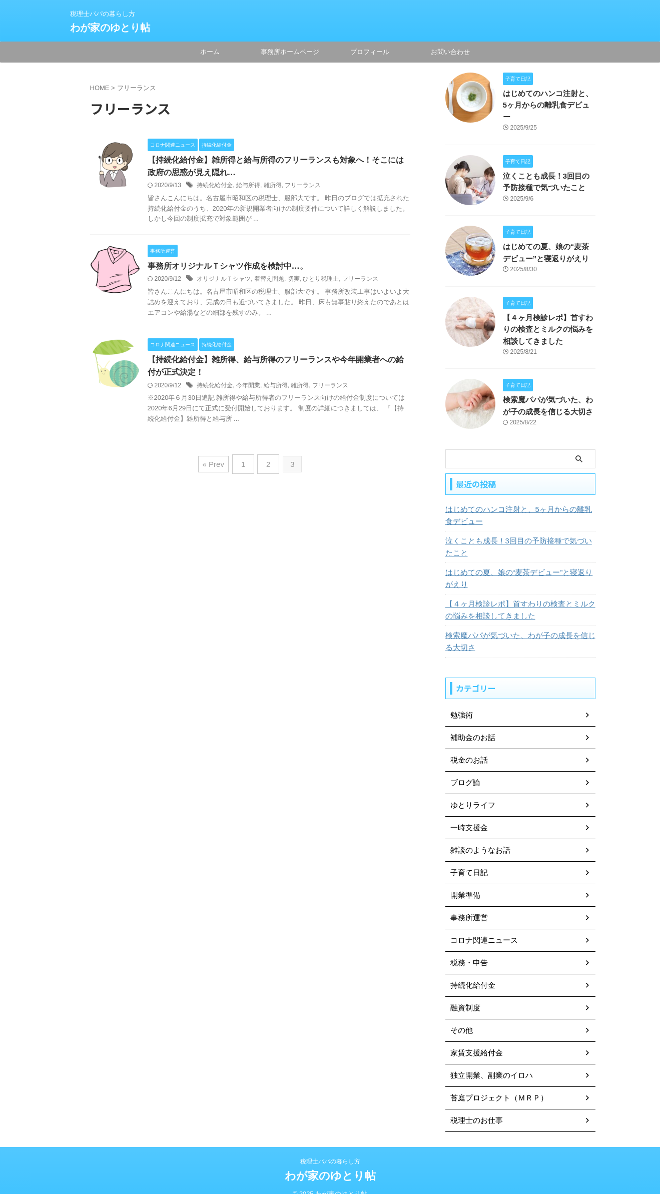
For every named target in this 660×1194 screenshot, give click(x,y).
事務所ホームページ (290, 52)
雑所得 (273, 186)
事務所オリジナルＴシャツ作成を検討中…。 (228, 267)
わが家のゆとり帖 (110, 27)
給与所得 (248, 186)
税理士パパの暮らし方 (330, 1147)
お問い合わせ (450, 52)
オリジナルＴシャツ (224, 280)
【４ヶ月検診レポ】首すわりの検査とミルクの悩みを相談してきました (548, 316)
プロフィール (369, 52)
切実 (294, 280)
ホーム (210, 52)
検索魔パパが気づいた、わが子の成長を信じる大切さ (518, 628)
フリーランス (303, 186)
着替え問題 (269, 280)
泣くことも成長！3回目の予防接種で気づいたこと (517, 533)
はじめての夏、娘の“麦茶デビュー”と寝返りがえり (517, 564)
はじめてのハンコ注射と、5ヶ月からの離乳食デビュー (517, 501)
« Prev (215, 464)
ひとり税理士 (321, 280)
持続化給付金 (215, 186)
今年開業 (248, 387)
